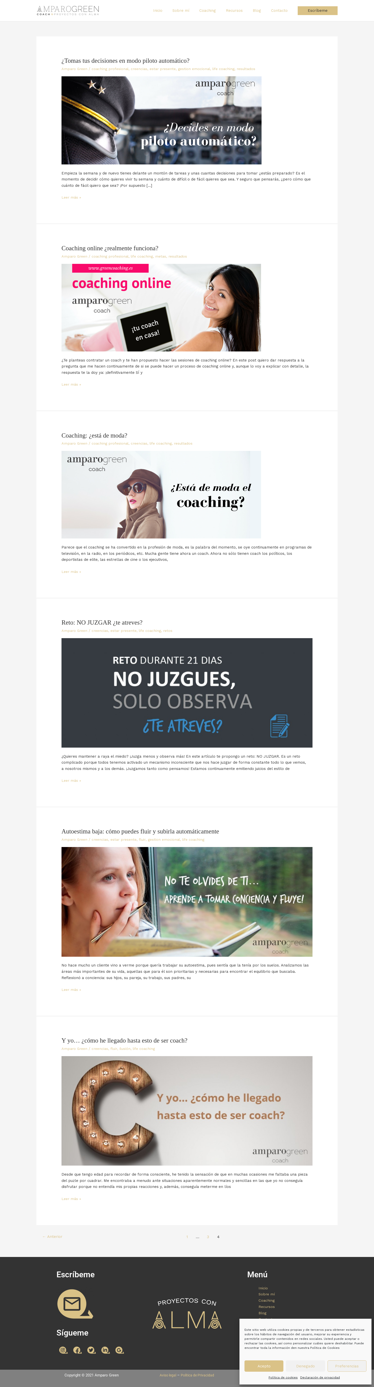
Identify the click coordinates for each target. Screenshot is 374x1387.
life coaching (230, 69)
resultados (254, 69)
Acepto (264, 1366)
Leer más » (71, 197)
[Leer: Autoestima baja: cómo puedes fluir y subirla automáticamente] (187, 901)
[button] (318, 10)
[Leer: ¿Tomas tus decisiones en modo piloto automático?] (161, 120)
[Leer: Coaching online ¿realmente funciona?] (161, 307)
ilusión (127, 1048)
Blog (261, 10)
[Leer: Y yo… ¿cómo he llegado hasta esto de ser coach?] (187, 1110)
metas (165, 256)
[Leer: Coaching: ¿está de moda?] (161, 494)
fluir (146, 839)
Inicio (171, 10)
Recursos (240, 10)
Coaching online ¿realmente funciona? (111, 248)
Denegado (305, 1366)
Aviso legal (166, 1374)
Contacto (280, 10)
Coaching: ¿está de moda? (95, 435)
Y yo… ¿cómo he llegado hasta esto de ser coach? (126, 1040)
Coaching (216, 10)
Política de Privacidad (198, 1374)
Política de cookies (283, 1377)
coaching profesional (112, 69)
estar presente (167, 69)
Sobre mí (192, 10)
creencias (142, 69)
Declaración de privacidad (320, 1377)
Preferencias (347, 1366)
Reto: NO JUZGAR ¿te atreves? (103, 622)
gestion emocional (200, 69)
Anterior (52, 1236)
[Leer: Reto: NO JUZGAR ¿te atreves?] (187, 692)
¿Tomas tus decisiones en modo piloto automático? (128, 60)
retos (173, 630)
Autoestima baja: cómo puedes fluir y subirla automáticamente (143, 831)
